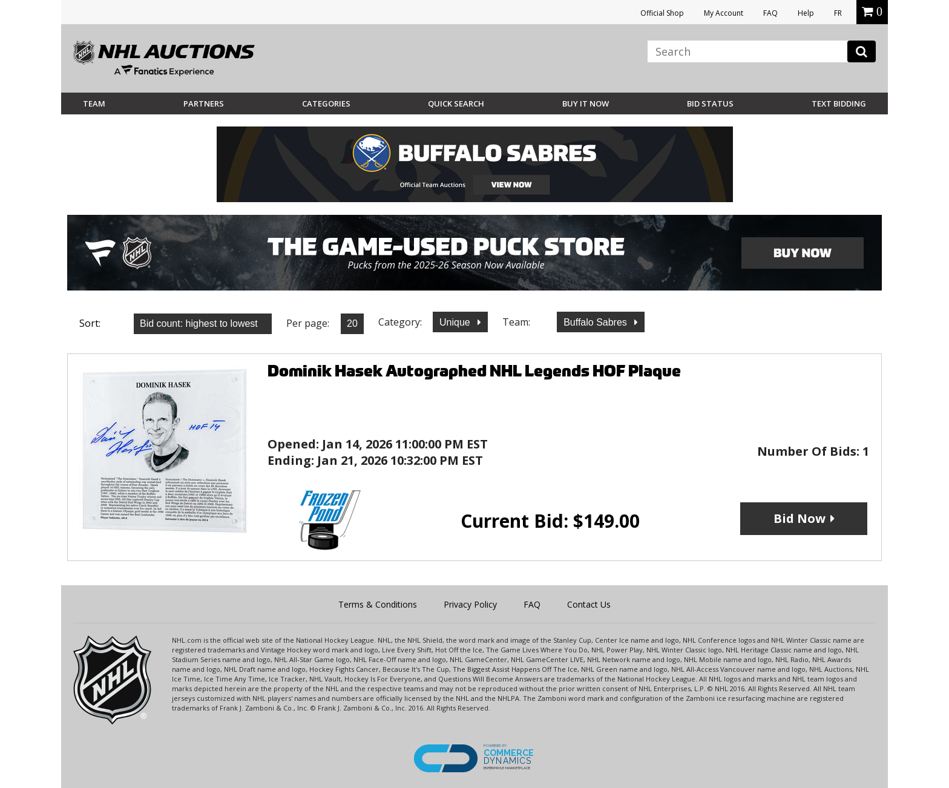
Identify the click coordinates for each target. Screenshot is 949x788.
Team (94, 103)
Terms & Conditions (377, 604)
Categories (326, 103)
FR (838, 13)
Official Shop (662, 13)
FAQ (770, 13)
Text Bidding (839, 103)
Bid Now (799, 518)
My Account (723, 13)
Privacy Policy (470, 604)
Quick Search (456, 103)
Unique (456, 322)
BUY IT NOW (585, 103)
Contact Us (589, 604)
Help (806, 13)
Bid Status (710, 103)
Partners (203, 103)
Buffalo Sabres (596, 322)
